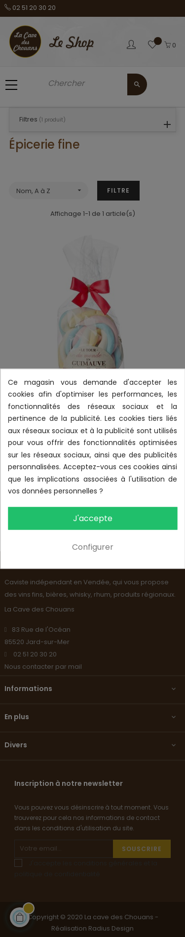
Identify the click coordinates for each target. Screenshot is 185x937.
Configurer (92, 546)
